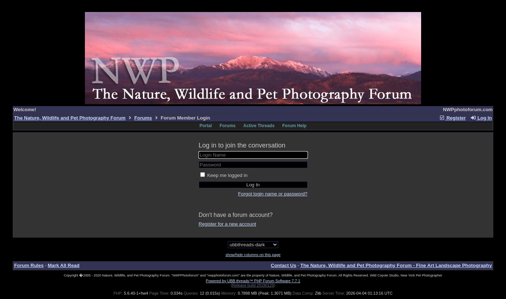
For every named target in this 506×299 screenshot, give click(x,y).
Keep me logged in (227, 175)
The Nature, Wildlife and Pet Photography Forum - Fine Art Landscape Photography (396, 265)
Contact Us (283, 265)
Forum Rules (29, 265)
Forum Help (294, 125)
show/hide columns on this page (253, 254)
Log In (481, 118)
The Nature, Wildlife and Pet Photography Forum (70, 118)
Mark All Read (63, 265)
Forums (143, 118)
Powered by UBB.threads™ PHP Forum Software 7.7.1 (253, 281)
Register (452, 118)
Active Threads (259, 125)
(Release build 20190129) (253, 285)
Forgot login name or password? (272, 194)
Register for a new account (227, 224)
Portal (205, 125)
